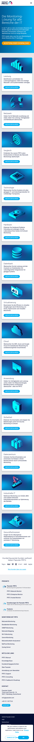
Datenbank (8, 264)
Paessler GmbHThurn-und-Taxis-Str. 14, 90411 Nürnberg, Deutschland (11, 692)
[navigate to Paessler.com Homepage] (7, 2)
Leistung (7, 76)
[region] (17, 733)
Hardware (8, 225)
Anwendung (9, 378)
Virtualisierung (10, 302)
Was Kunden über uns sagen (17, 569)
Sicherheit (8, 417)
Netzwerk (8, 113)
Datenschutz (5, 722)
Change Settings (11, 737)
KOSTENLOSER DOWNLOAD (16, 43)
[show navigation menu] (31, 3)
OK (23, 737)
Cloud (6, 341)
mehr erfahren (11, 87)
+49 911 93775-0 (7, 701)
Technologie (9, 188)
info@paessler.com (8, 698)
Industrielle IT (9, 493)
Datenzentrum (10, 454)
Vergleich (8, 150)
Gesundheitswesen (12, 532)
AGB (3, 719)
